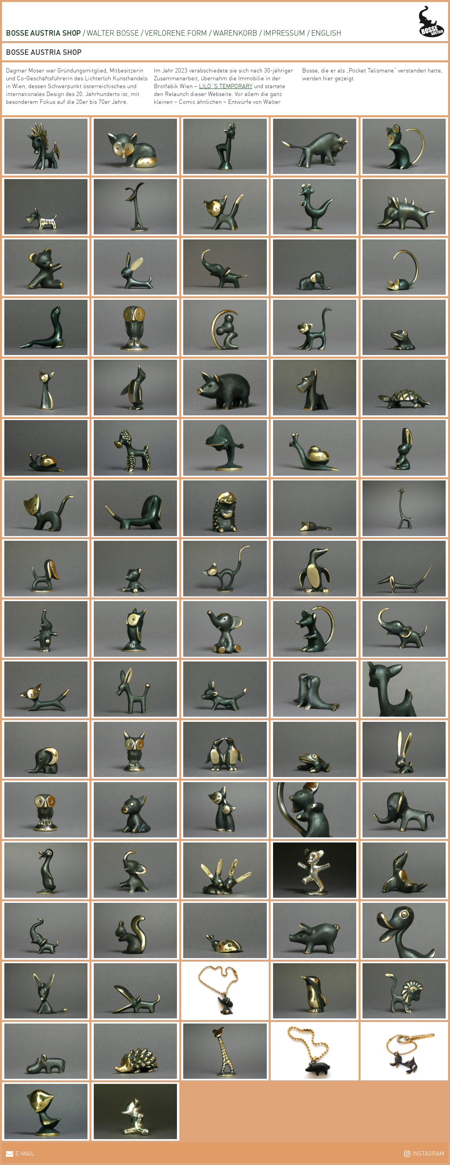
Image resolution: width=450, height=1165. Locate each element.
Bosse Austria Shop (43, 32)
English (326, 32)
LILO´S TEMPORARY (225, 86)
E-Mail (25, 1153)
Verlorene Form (176, 32)
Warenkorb (235, 32)
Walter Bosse (113, 32)
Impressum (284, 32)
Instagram (428, 1153)
